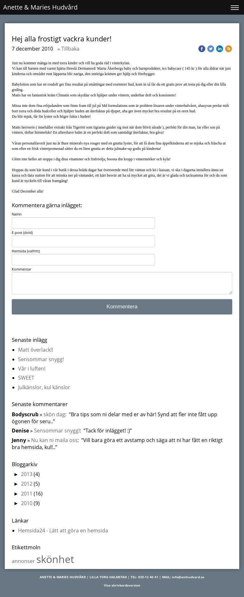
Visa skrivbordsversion (122, 585)
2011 (26, 493)
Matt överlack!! (35, 349)
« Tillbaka (68, 48)
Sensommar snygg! (41, 359)
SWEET (26, 377)
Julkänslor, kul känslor (44, 387)
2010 (26, 503)
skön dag (54, 414)
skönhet (55, 559)
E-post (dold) (22, 232)
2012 (26, 483)
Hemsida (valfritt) (26, 251)
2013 (26, 474)
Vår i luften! (31, 368)
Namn (17, 214)
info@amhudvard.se (188, 577)
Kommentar (21, 269)
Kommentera (121, 307)
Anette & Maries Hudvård (40, 7)
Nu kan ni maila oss (54, 440)
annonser (24, 561)
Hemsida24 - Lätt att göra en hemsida (63, 530)
